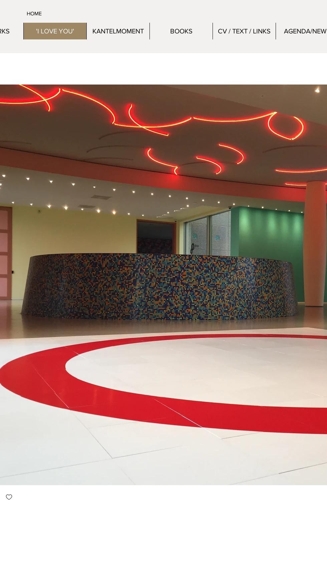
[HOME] (54, 13)
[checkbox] (9, 497)
